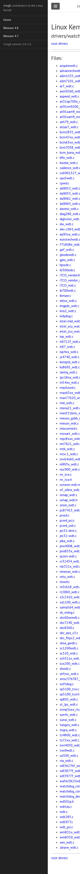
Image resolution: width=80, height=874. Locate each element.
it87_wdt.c (67, 346)
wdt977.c (66, 822)
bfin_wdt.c (67, 157)
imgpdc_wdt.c (69, 306)
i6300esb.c (67, 270)
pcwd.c (64, 515)
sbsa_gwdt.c (68, 643)
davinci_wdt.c (69, 209)
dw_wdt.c (66, 224)
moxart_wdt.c (70, 433)
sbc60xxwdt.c (70, 617)
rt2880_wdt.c (69, 592)
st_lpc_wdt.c (69, 704)
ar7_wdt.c (67, 86)
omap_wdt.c (68, 495)
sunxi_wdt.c (68, 720)
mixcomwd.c (68, 428)
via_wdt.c (66, 760)
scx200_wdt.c (70, 663)
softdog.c (67, 684)
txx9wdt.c (67, 750)
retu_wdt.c (67, 576)
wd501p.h (67, 801)
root (54, 43)
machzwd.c (68, 387)
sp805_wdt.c (69, 699)
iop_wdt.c (66, 336)
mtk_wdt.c (67, 449)
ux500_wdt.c (69, 755)
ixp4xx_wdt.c (69, 352)
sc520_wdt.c (69, 653)
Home (7, 20)
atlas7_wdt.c (69, 127)
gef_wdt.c (67, 249)
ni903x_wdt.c (69, 464)
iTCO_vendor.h (70, 275)
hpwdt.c (65, 265)
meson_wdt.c (69, 423)
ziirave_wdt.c (69, 847)
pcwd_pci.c (67, 520)
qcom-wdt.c (68, 556)
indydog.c (66, 316)
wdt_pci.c (66, 827)
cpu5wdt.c (67, 178)
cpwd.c (64, 183)
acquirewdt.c (69, 65)
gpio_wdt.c (67, 260)
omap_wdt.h (68, 500)
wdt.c (64, 811)
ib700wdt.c (68, 290)
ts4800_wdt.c (70, 735)
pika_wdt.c (67, 541)
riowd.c (65, 582)
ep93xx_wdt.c (70, 234)
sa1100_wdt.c (70, 602)
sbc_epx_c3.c (69, 633)
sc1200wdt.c (69, 648)
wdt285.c (66, 817)
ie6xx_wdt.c (68, 301)
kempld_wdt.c (70, 362)
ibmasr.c (65, 295)
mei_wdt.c (67, 403)
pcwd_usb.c (68, 525)
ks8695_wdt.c (70, 367)
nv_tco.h (66, 479)
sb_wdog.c (67, 612)
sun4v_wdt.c (69, 714)
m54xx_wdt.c (69, 382)
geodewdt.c (68, 255)
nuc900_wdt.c (70, 469)
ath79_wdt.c (69, 122)
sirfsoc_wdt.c (69, 674)
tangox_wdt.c (69, 725)
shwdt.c (65, 668)
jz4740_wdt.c (69, 357)
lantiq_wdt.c (68, 372)
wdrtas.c (66, 806)
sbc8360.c (67, 628)
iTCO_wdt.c (68, 285)
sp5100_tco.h (69, 694)
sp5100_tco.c (69, 689)
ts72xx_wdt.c (69, 740)
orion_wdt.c (68, 505)
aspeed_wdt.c (69, 96)
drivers (63, 43)
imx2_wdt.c (68, 311)
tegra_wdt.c (68, 730)
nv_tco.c (66, 474)
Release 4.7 (11, 36)
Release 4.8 (11, 28)
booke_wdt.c (69, 163)
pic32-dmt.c (68, 530)
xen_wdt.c (67, 842)
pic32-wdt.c (68, 536)
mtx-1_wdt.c (69, 454)
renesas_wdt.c (70, 571)
